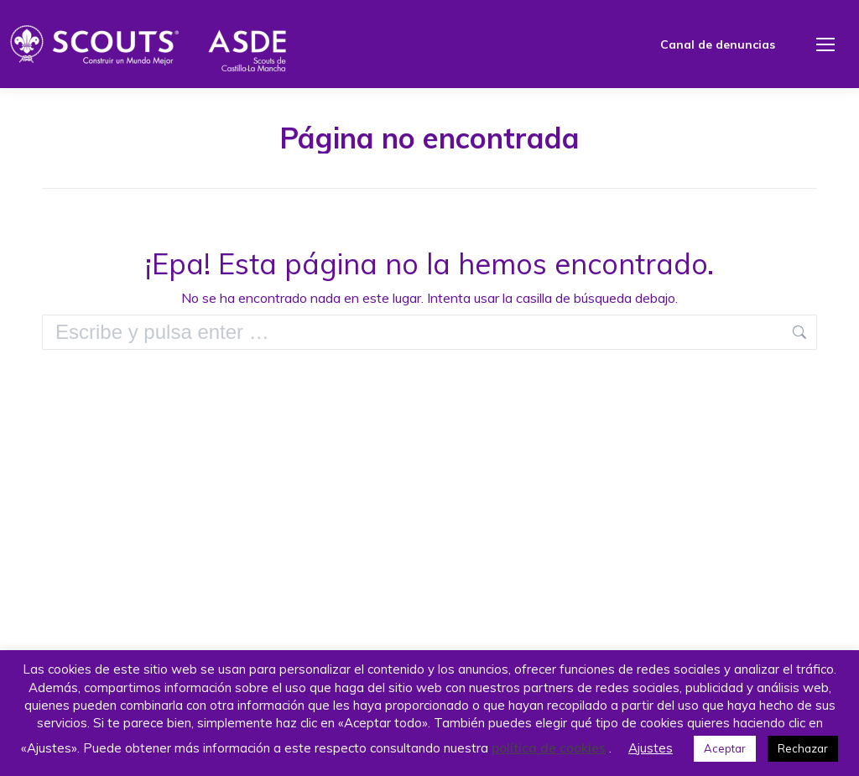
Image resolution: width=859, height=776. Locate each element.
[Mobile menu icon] (825, 44)
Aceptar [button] (725, 748)
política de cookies (549, 748)
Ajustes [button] (650, 748)
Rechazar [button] (803, 748)
